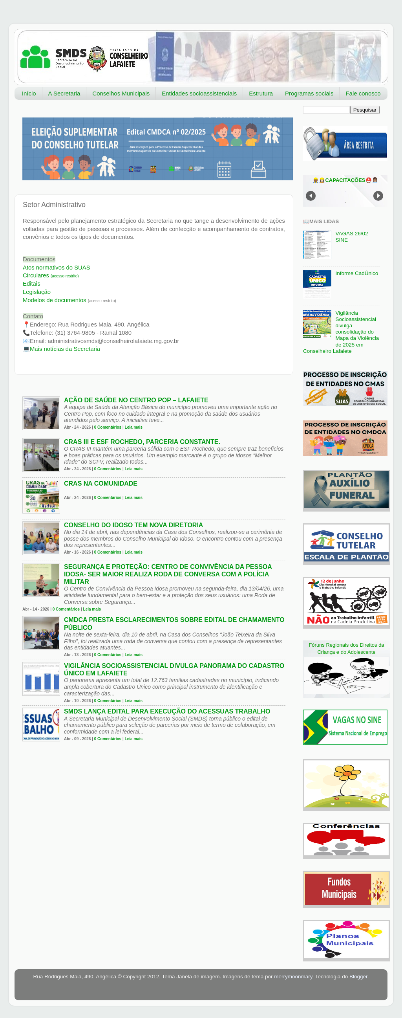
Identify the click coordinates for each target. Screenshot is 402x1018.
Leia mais (134, 427)
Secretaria (65, 349)
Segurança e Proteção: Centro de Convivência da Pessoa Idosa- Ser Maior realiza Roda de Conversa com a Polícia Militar (168, 574)
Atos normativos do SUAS (56, 267)
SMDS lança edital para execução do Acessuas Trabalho (167, 711)
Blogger (358, 976)
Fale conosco (362, 93)
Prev (311, 196)
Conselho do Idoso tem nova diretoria (133, 525)
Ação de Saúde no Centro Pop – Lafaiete (136, 400)
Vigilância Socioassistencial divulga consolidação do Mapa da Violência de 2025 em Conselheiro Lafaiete (341, 332)
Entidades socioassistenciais (199, 93)
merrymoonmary (293, 976)
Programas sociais (309, 93)
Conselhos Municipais (121, 93)
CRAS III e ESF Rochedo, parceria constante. (142, 441)
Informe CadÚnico (356, 273)
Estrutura (261, 93)
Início (29, 93)
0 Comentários (107, 427)
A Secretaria (64, 93)
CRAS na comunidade (100, 483)
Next (378, 196)
